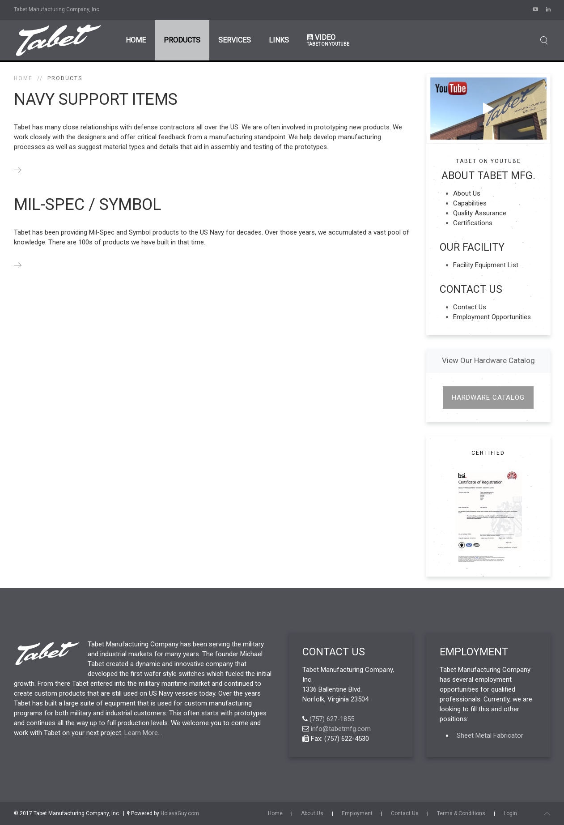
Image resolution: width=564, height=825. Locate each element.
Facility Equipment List (485, 265)
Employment (357, 813)
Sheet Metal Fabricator (490, 735)
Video (328, 40)
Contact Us (469, 307)
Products (182, 40)
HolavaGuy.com (180, 813)
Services (234, 40)
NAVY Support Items (96, 99)
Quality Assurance (479, 213)
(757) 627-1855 (332, 719)
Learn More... (143, 733)
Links (279, 40)
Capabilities (470, 203)
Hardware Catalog (488, 397)
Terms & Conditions (461, 813)
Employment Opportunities (492, 317)
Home (136, 40)
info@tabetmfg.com (341, 729)
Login (510, 813)
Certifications (472, 223)
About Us (466, 193)
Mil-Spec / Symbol (87, 204)
